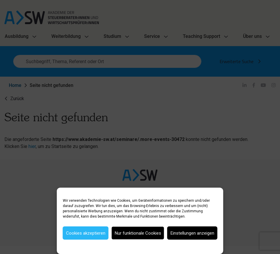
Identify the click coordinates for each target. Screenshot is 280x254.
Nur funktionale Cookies (138, 233)
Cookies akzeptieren (85, 233)
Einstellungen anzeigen (192, 233)
